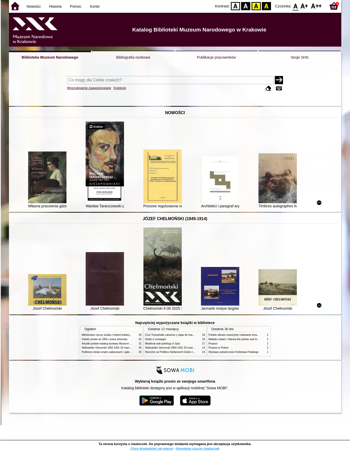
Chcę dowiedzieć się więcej (151, 448)
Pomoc (76, 6)
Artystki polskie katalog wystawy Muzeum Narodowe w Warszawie (119, 343)
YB (256, 6)
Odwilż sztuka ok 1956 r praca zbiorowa (104, 339)
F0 (295, 6)
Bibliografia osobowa (133, 57)
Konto (95, 6)
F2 (316, 6)
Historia (55, 6)
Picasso (213, 343)
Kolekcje (120, 88)
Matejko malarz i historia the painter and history (236, 339)
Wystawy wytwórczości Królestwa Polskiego (234, 352)
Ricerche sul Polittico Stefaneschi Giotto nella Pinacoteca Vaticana (183, 352)
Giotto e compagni (155, 339)
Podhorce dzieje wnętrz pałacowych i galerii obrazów (112, 352)
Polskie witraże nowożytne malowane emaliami (235, 334)
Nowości (33, 6)
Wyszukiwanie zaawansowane (89, 88)
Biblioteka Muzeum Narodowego (50, 57)
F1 (304, 6)
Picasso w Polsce (219, 347)
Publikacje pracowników (216, 57)
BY (266, 6)
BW (246, 6)
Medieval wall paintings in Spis (162, 343)
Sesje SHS (300, 57)
